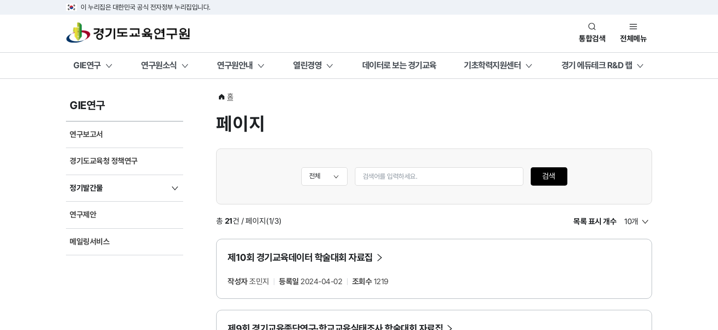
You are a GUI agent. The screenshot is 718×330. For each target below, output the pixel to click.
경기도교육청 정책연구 (104, 160)
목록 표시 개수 (594, 221)
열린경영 (307, 65)
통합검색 (592, 38)
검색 (549, 176)
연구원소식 (159, 65)
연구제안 (83, 214)
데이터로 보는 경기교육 (399, 65)
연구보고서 (86, 134)
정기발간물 (86, 187)
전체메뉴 (633, 38)
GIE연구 (87, 65)
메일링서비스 (89, 241)
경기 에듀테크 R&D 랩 (596, 65)
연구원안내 (235, 65)
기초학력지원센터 (492, 65)
